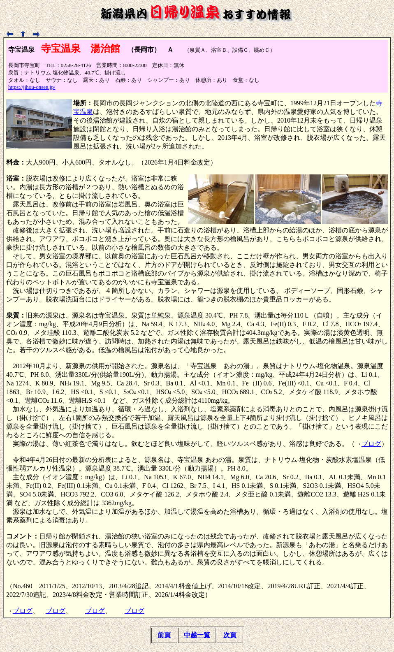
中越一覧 (197, 634)
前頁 (164, 634)
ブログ (371, 443)
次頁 (229, 634)
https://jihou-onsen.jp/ (31, 87)
